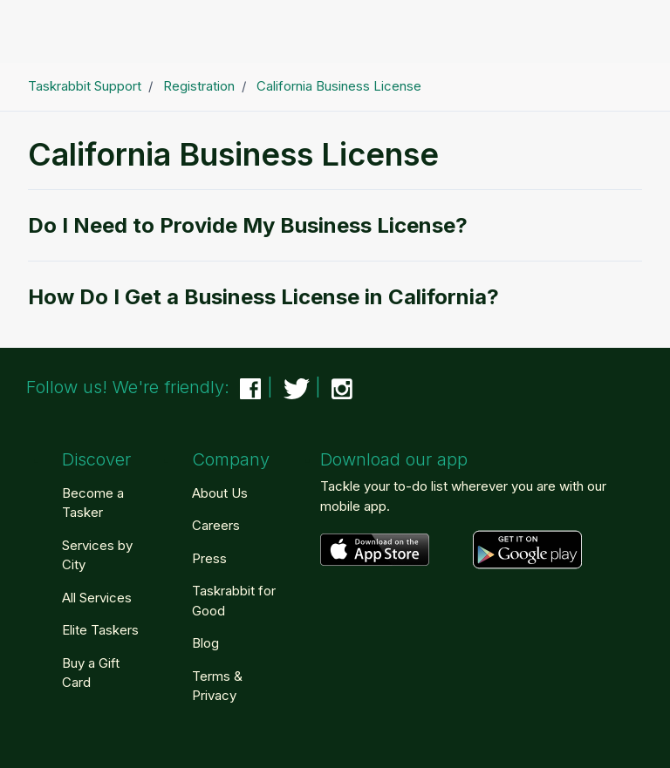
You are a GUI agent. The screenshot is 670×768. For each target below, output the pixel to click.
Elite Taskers (100, 630)
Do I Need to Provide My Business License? (248, 225)
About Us (220, 493)
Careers (216, 525)
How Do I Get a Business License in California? (263, 296)
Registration (199, 86)
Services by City (97, 555)
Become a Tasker (93, 503)
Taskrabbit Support (84, 86)
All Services (97, 597)
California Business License (338, 86)
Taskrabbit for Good (234, 600)
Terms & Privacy (217, 686)
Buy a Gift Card (91, 673)
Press (209, 558)
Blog (205, 643)
